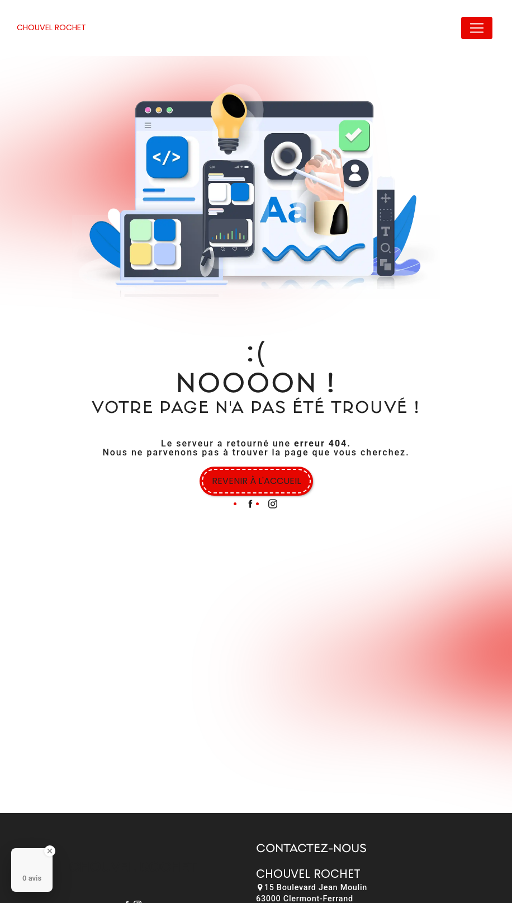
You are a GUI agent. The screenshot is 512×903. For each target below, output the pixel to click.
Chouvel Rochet (51, 27)
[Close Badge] (49, 851)
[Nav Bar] (476, 28)
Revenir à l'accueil (256, 480)
